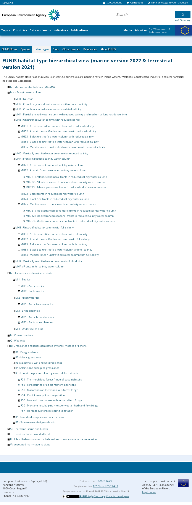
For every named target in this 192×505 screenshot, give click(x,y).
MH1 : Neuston (24, 99)
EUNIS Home (9, 49)
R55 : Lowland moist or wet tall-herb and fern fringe (51, 400)
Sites (56, 49)
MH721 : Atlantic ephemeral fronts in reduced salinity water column (66, 177)
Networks (7, 2)
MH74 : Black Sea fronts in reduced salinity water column (55, 199)
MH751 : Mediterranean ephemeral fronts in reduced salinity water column (71, 210)
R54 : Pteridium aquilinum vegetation (43, 395)
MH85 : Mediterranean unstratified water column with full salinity (60, 255)
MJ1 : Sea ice (23, 279)
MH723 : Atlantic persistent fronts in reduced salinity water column (66, 187)
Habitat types (42, 49)
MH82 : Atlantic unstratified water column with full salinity (55, 239)
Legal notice (149, 492)
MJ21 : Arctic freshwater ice (37, 304)
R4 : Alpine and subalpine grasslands (37, 368)
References (90, 49)
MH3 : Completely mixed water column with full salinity (48, 109)
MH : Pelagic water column (26, 92)
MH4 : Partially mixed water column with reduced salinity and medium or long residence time (71, 114)
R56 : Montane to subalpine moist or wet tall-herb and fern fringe (59, 405)
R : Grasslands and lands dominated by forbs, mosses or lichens (48, 346)
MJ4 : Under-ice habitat (29, 329)
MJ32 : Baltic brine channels (37, 322)
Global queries (71, 49)
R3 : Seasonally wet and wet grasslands (38, 362)
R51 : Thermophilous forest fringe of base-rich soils (51, 379)
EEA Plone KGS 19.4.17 (105, 486)
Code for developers (117, 496)
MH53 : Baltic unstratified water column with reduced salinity (57, 136)
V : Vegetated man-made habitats (30, 444)
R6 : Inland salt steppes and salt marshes (39, 417)
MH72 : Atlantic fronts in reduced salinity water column (53, 170)
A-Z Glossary (182, 20)
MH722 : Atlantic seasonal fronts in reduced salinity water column (65, 182)
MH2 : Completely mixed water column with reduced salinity (51, 104)
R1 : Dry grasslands (27, 352)
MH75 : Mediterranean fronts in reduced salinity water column (58, 204)
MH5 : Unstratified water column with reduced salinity (47, 119)
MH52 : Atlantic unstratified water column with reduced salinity (58, 131)
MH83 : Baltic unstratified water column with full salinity (54, 244)
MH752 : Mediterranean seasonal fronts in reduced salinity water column (70, 216)
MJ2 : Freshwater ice (27, 297)
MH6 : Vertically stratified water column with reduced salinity (51, 153)
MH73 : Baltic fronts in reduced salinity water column (52, 194)
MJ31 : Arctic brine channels (37, 317)
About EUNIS (108, 49)
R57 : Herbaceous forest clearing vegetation (47, 411)
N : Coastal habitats (22, 335)
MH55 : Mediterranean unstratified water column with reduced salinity (63, 147)
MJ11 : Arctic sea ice (33, 286)
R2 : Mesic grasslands (28, 357)
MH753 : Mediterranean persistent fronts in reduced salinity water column (70, 221)
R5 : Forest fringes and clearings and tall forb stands (46, 373)
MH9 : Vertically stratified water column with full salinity (48, 261)
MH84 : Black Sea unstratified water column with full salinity (56, 249)
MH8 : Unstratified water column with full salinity (44, 227)
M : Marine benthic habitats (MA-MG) (32, 87)
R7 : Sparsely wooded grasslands (35, 422)
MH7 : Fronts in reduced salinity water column (42, 158)
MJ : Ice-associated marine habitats (31, 273)
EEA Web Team (103, 480)
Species (25, 49)
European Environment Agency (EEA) (25, 481)
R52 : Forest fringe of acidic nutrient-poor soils (48, 385)
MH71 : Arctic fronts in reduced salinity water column (52, 165)
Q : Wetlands (17, 340)
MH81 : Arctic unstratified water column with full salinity (54, 234)
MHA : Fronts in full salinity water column (39, 266)
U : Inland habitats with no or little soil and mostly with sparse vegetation (53, 439)
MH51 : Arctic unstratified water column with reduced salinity (57, 126)
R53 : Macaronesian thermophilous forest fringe (49, 390)
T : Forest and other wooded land (30, 434)
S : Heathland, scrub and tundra (29, 429)
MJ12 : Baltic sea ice (32, 291)
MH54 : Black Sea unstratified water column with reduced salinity (59, 142)
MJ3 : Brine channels (27, 310)
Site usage (99, 496)
